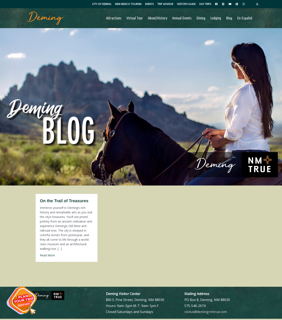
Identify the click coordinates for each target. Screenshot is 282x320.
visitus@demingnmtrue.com (205, 312)
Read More (47, 256)
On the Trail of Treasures (64, 202)
